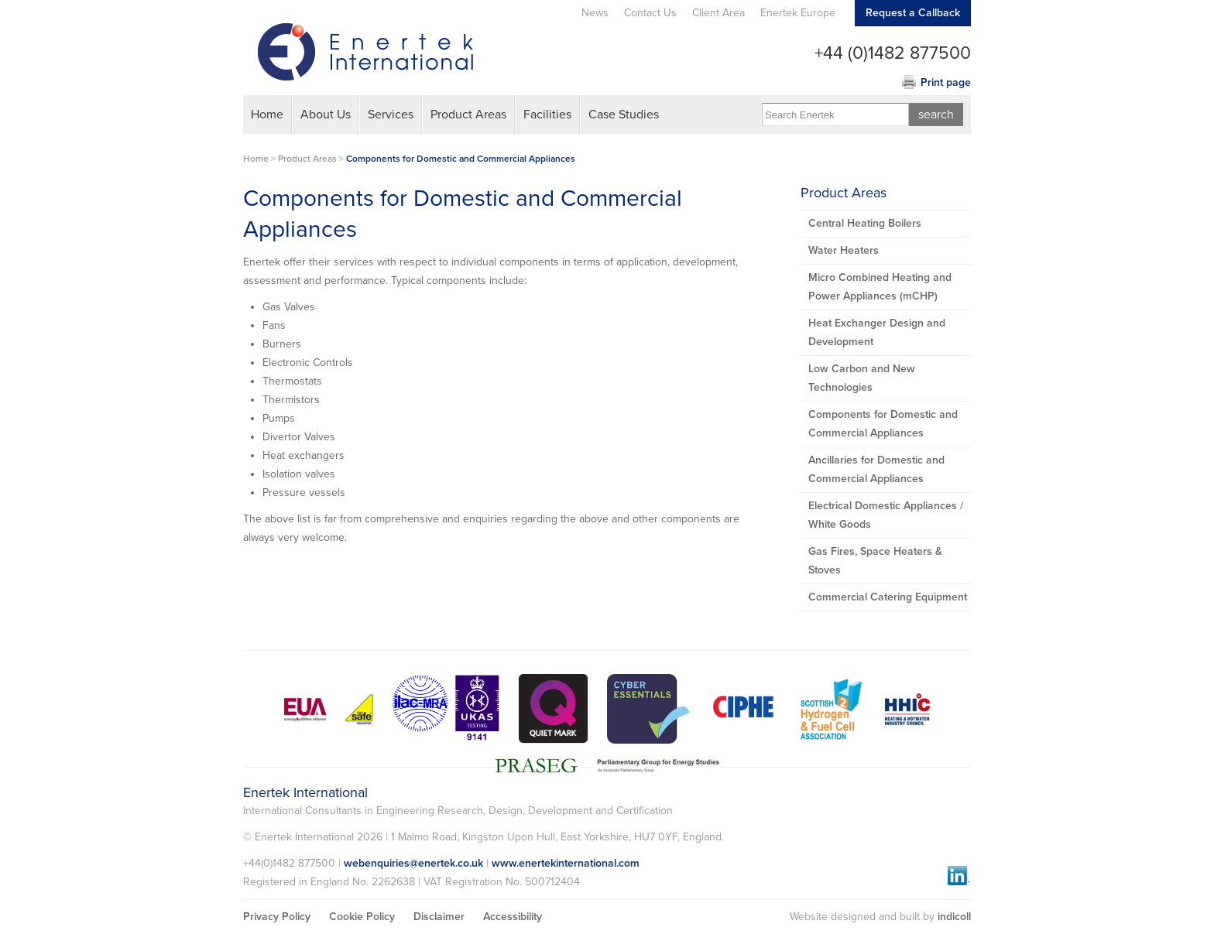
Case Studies (623, 114)
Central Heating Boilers (864, 223)
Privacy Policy (276, 916)
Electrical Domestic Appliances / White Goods (885, 515)
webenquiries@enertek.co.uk (413, 863)
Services (390, 114)
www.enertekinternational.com (566, 863)
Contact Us (650, 12)
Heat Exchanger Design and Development (876, 332)
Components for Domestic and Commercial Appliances (460, 158)
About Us (325, 114)
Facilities (547, 114)
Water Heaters (843, 250)
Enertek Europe (797, 12)
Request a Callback (913, 12)
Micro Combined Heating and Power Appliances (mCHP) (880, 287)
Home (267, 114)
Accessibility (512, 916)
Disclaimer (439, 916)
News (595, 12)
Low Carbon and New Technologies (861, 378)
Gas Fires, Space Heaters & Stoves (875, 560)
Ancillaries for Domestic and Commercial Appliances (876, 469)
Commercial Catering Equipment (887, 597)
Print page (946, 82)
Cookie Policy (362, 916)
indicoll (954, 916)
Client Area (718, 12)
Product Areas (468, 114)
